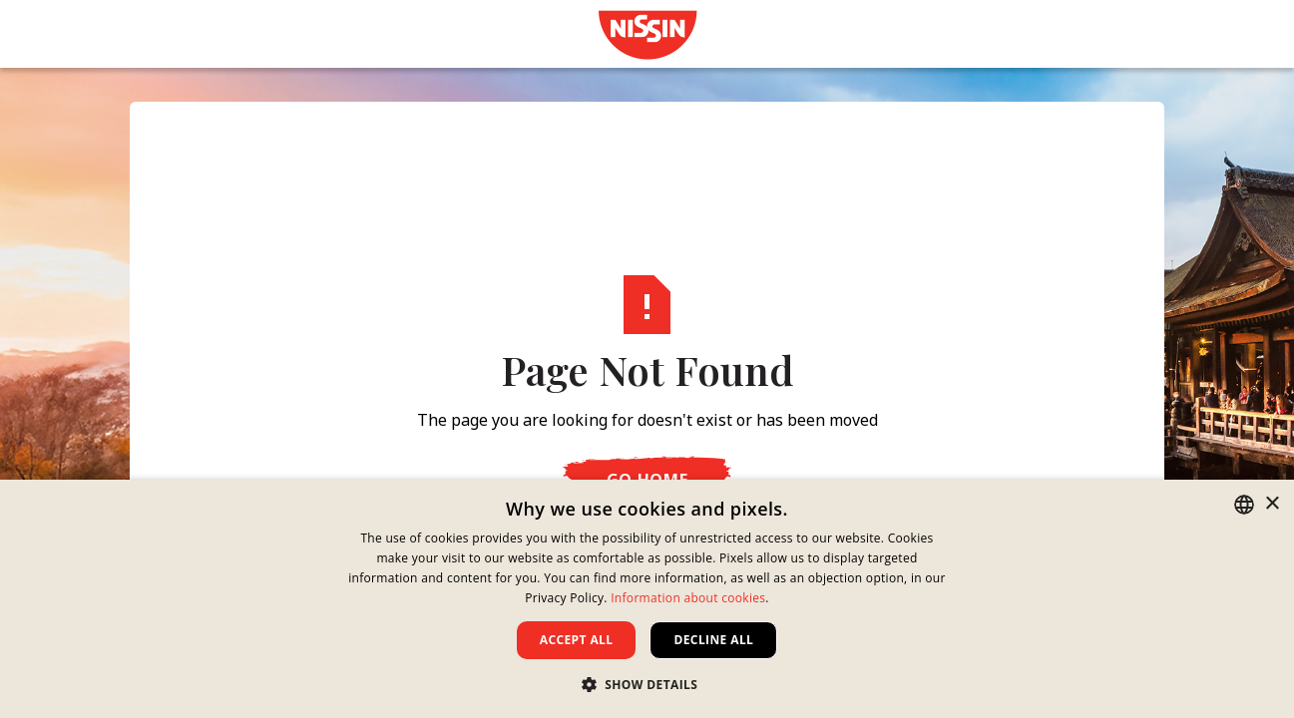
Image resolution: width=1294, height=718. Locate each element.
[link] (647, 35)
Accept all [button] (577, 639)
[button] (647, 684)
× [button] (1271, 504)
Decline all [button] (713, 639)
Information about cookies (688, 597)
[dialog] (647, 599)
